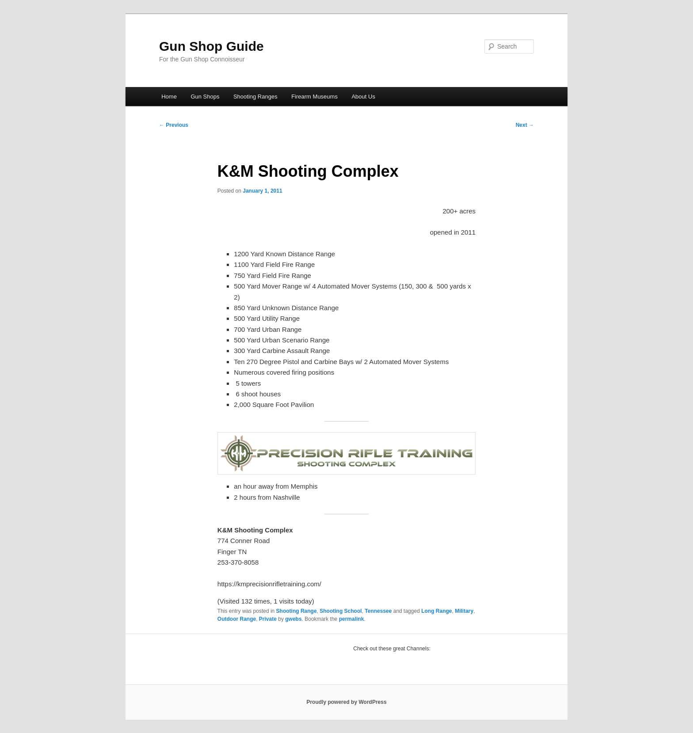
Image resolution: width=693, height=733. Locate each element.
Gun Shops (204, 96)
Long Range (436, 611)
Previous (173, 125)
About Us (363, 96)
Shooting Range (296, 611)
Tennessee (378, 611)
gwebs (293, 619)
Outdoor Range (236, 619)
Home (169, 96)
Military (464, 611)
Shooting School (341, 611)
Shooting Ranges (255, 96)
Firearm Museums (314, 96)
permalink (351, 619)
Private (268, 619)
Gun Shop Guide (211, 46)
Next (525, 125)
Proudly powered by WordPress (346, 702)
